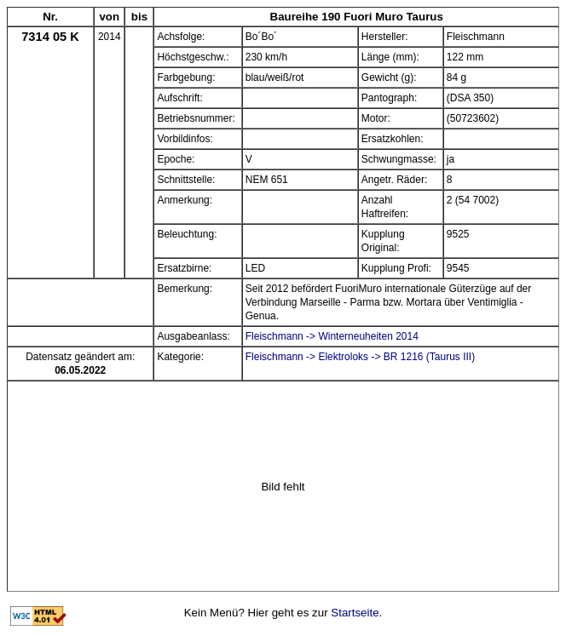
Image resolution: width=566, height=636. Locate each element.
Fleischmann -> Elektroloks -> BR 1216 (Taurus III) (360, 357)
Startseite (354, 612)
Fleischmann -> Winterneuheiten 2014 (332, 336)
